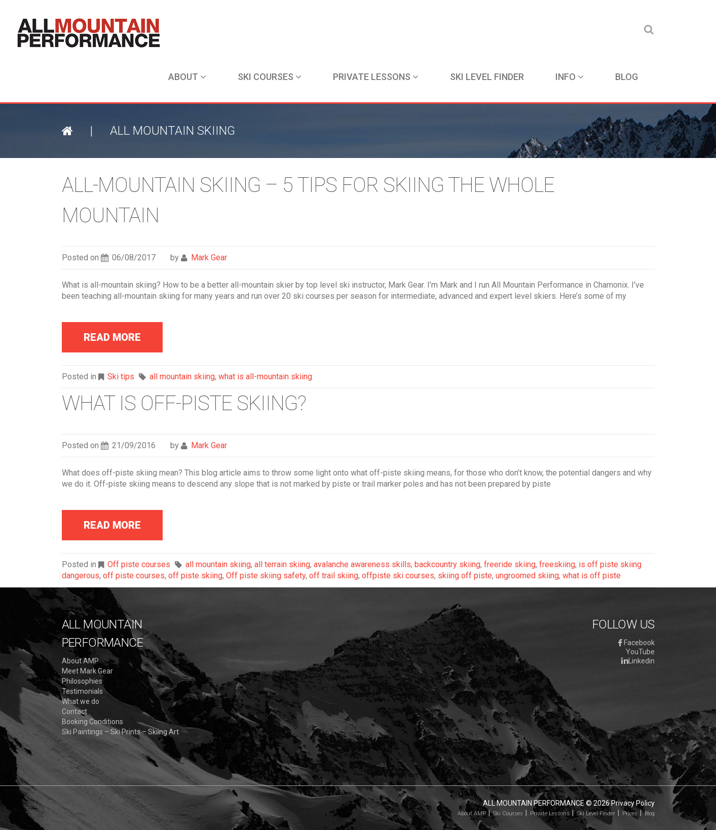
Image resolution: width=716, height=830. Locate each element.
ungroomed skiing (527, 575)
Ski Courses (270, 76)
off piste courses (134, 575)
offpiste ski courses (398, 575)
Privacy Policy (633, 803)
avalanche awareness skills (362, 564)
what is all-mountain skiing (265, 376)
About (187, 76)
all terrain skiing (282, 564)
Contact (74, 711)
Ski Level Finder (487, 76)
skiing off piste (465, 575)
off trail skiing (333, 575)
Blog (626, 76)
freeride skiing (510, 564)
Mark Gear (209, 257)
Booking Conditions (92, 722)
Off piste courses (138, 564)
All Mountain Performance (533, 803)
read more (112, 337)
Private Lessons (376, 76)
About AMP (80, 661)
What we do (80, 701)
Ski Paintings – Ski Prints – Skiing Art (120, 732)
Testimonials (82, 691)
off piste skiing (195, 575)
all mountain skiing (182, 376)
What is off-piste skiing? (184, 403)
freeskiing (557, 564)
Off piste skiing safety (266, 575)
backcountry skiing (447, 564)
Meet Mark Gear (87, 671)
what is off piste (591, 575)
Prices (629, 813)
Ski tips (120, 376)
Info (569, 76)
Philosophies (82, 681)
